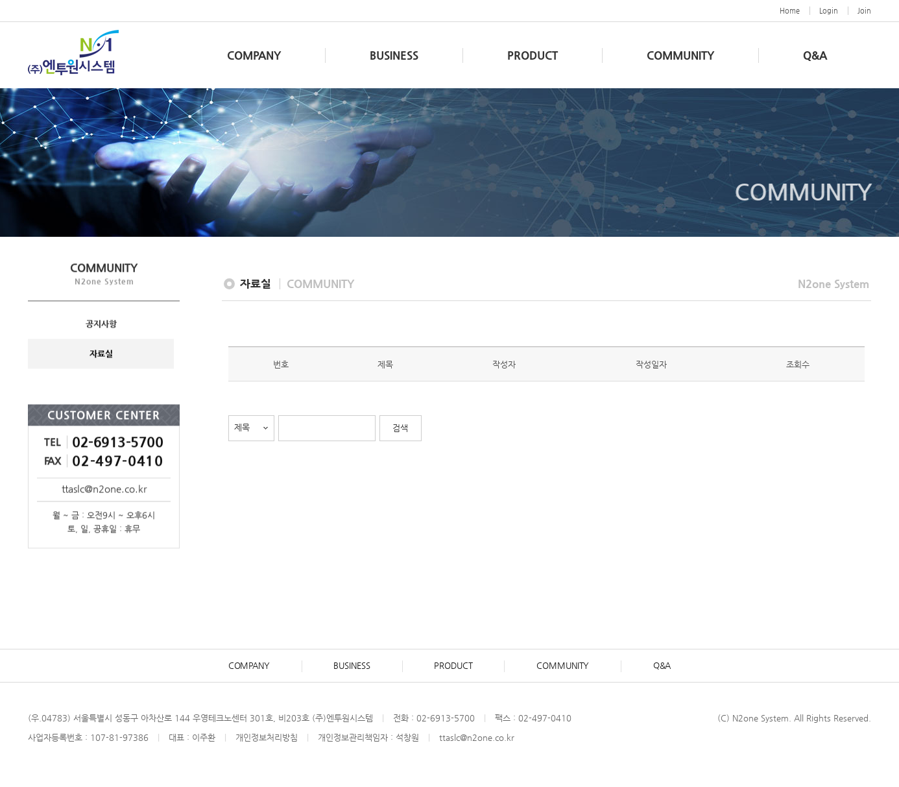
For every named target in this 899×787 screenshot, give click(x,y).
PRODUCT (532, 55)
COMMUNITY (680, 55)
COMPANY (254, 55)
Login (828, 10)
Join (864, 10)
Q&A (815, 55)
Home (790, 10)
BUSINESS (394, 55)
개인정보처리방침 (266, 738)
